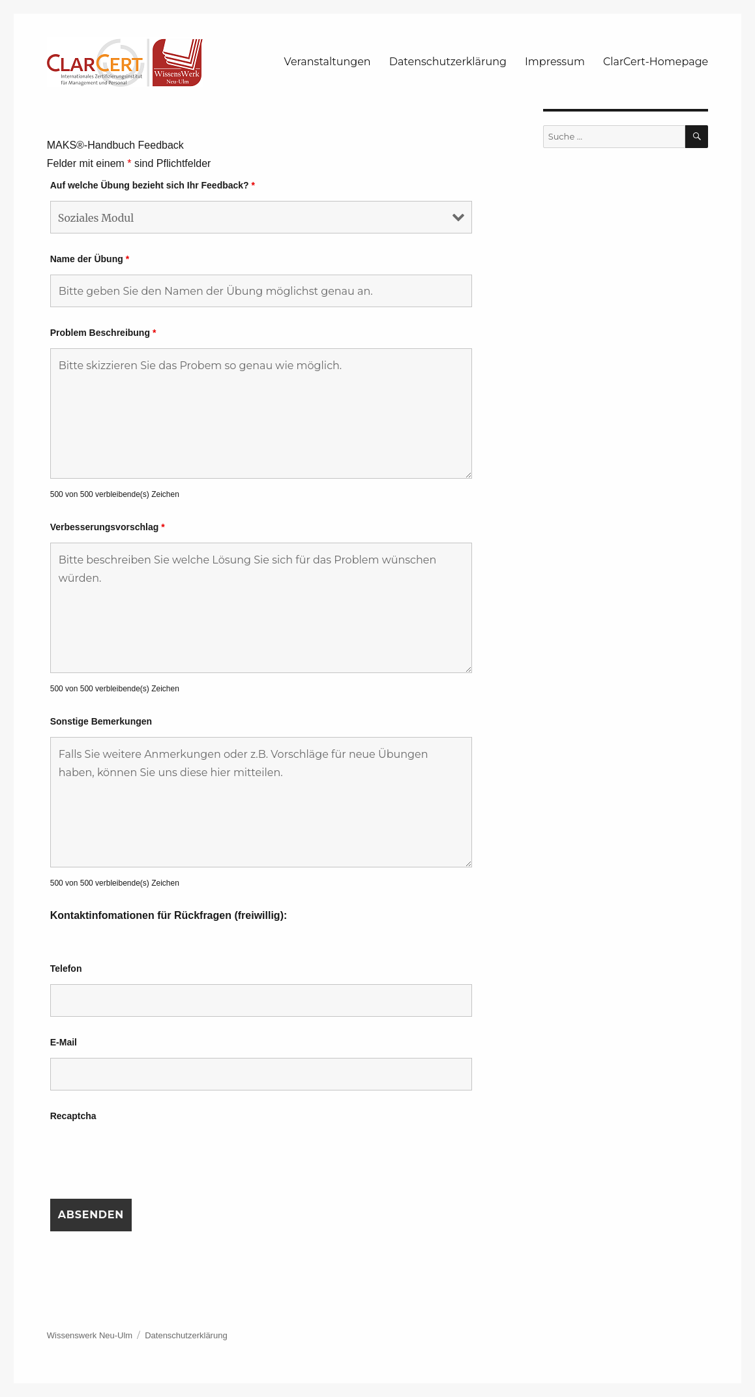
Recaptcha (73, 1116)
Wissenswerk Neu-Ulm (89, 1335)
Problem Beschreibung (103, 332)
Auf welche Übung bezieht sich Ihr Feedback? (152, 185)
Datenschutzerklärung (448, 61)
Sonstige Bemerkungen (101, 721)
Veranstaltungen (327, 61)
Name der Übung (89, 259)
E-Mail (63, 1042)
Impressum (555, 61)
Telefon (66, 968)
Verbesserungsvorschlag (107, 527)
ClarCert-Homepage (655, 61)
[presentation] (149, 1157)
